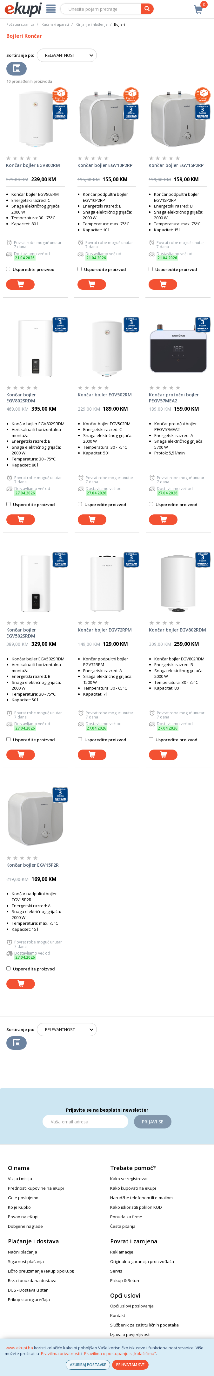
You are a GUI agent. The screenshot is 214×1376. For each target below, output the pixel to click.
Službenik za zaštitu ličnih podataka (144, 1325)
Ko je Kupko (19, 1207)
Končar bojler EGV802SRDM (21, 398)
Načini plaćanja (22, 1252)
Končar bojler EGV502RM (105, 395)
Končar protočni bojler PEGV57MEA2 (174, 398)
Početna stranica (20, 24)
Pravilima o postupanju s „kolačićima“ (120, 1353)
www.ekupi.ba (19, 1348)
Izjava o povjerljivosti (130, 1334)
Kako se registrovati (129, 1178)
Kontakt (117, 1315)
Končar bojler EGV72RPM (105, 630)
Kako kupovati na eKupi (133, 1188)
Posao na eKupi (23, 1217)
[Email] (85, 1121)
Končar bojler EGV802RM (33, 165)
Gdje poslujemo (23, 1198)
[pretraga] (147, 8)
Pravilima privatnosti (60, 1353)
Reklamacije (121, 1252)
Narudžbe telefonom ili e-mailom (141, 1198)
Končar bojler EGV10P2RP (104, 165)
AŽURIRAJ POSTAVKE (88, 1364)
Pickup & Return (125, 1280)
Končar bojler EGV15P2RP (176, 165)
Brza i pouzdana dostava (32, 1280)
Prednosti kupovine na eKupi (36, 1188)
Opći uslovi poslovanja (132, 1306)
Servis (116, 1271)
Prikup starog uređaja (29, 1299)
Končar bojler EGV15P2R (32, 865)
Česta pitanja (123, 1226)
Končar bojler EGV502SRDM (21, 633)
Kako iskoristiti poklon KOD (136, 1207)
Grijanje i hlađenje (92, 24)
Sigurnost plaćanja (26, 1261)
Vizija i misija (20, 1178)
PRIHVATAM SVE (130, 1364)
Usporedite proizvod (30, 269)
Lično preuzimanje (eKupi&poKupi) (41, 1271)
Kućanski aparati (55, 24)
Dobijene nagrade (25, 1226)
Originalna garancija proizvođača (142, 1261)
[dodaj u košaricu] (20, 284)
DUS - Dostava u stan (28, 1290)
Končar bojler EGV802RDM (177, 630)
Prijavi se (153, 1122)
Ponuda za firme (126, 1217)
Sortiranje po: (20, 55)
